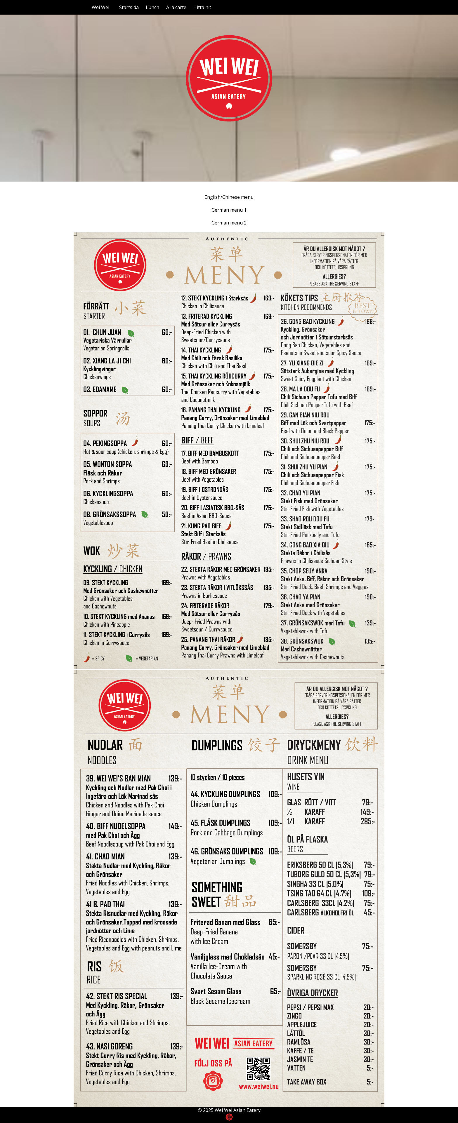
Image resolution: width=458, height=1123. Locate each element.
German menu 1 (229, 210)
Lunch (152, 7)
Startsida (129, 7)
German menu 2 (229, 223)
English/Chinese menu (229, 197)
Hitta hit (202, 7)
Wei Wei (100, 7)
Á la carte (176, 7)
